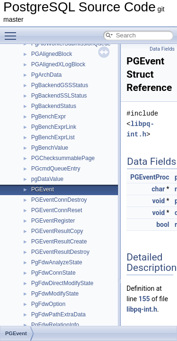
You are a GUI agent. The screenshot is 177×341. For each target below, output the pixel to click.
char (158, 189)
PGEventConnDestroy (59, 200)
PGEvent (42, 189)
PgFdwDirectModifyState (62, 283)
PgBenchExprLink (53, 127)
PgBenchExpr (48, 116)
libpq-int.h (141, 309)
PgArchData (46, 75)
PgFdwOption (48, 304)
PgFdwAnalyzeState (56, 262)
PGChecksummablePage (63, 158)
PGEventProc (149, 177)
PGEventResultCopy (57, 231)
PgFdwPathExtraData (58, 314)
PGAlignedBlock (51, 54)
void (158, 201)
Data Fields (162, 49)
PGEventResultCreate (59, 241)
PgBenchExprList (53, 137)
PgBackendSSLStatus (59, 95)
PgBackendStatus (53, 106)
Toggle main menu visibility (13, 31)
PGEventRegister (53, 220)
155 (144, 299)
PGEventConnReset (56, 210)
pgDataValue (47, 179)
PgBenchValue (49, 147)
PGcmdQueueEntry (55, 168)
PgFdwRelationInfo (55, 325)
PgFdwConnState (53, 272)
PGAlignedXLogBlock (58, 64)
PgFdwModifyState (55, 293)
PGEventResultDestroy (60, 252)
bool (162, 224)
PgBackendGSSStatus (59, 85)
